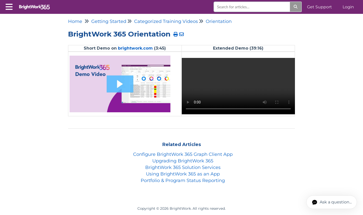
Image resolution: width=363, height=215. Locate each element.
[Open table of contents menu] (10, 6)
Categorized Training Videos (166, 21)
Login (348, 7)
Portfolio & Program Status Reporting (183, 180)
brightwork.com (135, 48)
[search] (252, 7)
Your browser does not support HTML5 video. (238, 86)
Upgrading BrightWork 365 (182, 161)
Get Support (319, 7)
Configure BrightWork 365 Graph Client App (183, 154)
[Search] (296, 7)
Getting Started (108, 21)
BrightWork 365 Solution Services (183, 167)
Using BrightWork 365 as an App (183, 174)
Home (75, 21)
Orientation (219, 21)
